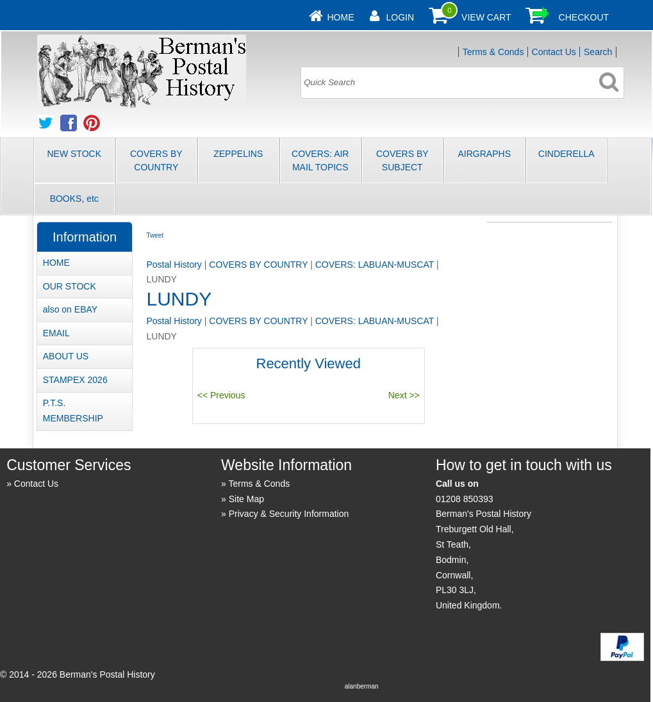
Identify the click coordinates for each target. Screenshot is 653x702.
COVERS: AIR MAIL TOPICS (320, 160)
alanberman (362, 686)
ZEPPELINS (238, 154)
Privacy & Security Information (289, 514)
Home (340, 17)
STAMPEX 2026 (75, 380)
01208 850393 (464, 499)
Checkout (584, 17)
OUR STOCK (69, 286)
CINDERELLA (566, 154)
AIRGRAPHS (484, 154)
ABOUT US (65, 356)
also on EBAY (70, 309)
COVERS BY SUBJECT (402, 160)
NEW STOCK (74, 154)
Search (598, 52)
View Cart (486, 17)
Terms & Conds (493, 52)
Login (400, 17)
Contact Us (554, 52)
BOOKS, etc (74, 198)
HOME (56, 262)
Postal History (173, 264)
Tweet (154, 235)
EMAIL (56, 333)
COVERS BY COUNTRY (156, 160)
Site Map (246, 499)
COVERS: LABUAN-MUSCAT (374, 264)
